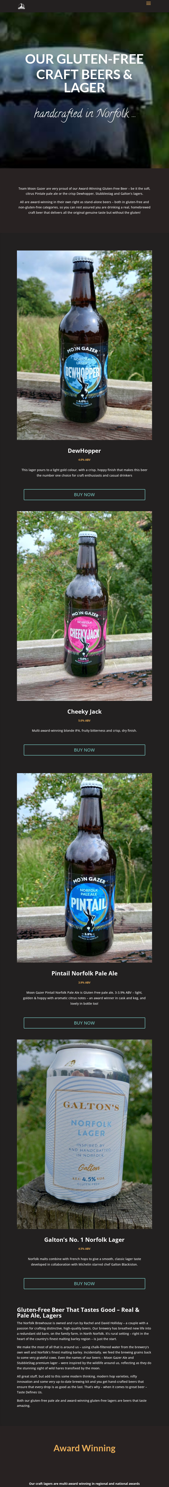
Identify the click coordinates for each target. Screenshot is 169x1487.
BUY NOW (84, 495)
